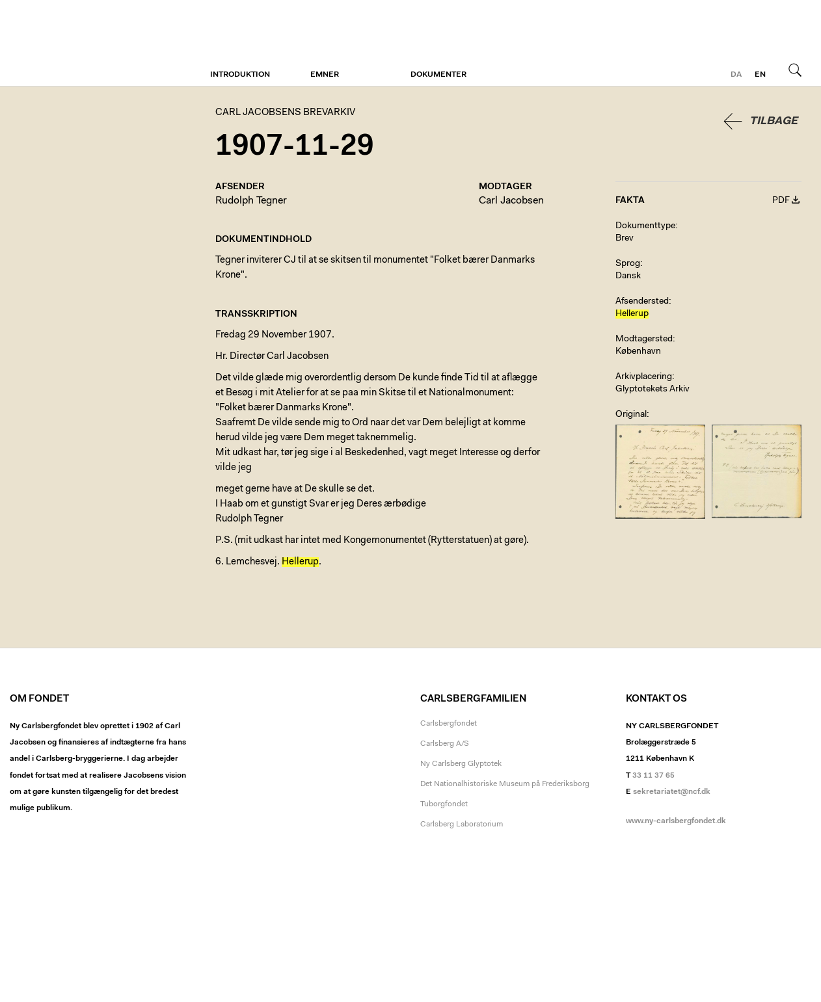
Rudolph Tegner (251, 201)
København (638, 351)
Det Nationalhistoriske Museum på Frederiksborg (504, 784)
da (736, 75)
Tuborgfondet (444, 804)
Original (631, 414)
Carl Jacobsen (511, 201)
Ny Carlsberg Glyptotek (461, 764)
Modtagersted (644, 339)
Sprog (627, 264)
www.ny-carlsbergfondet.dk (676, 821)
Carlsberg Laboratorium (461, 824)
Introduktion (240, 75)
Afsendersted (642, 301)
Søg (795, 69)
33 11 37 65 (653, 776)
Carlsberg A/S (444, 744)
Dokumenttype (645, 226)
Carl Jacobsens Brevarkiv (68, 43)
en (760, 75)
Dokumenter (438, 75)
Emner (324, 75)
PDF (781, 200)
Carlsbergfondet (448, 724)
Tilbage (773, 121)
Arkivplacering (643, 377)
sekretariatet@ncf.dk (671, 792)
